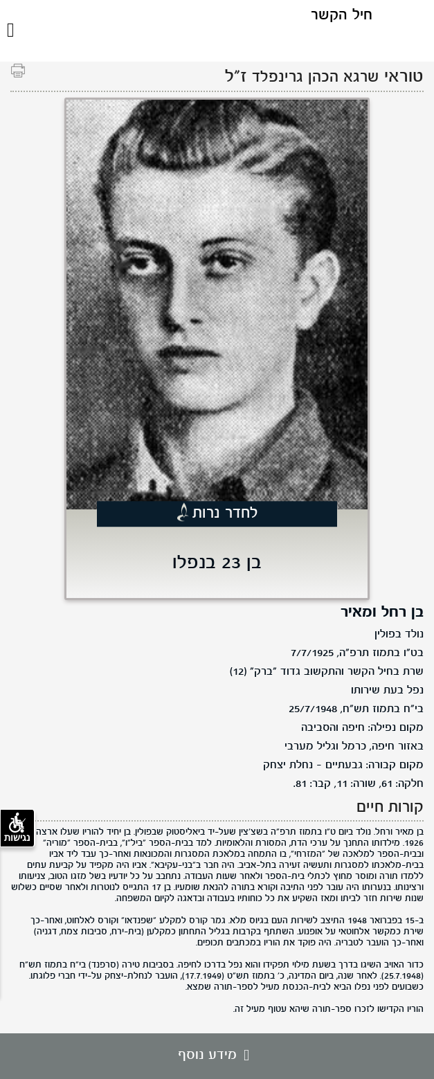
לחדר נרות (225, 513)
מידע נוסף (217, 1055)
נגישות (17, 828)
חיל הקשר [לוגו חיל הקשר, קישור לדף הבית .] (341, 15)
